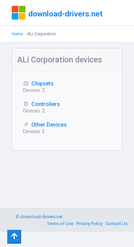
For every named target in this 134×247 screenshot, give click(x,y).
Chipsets (42, 83)
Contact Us (116, 223)
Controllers (45, 104)
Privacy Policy (89, 223)
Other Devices (49, 124)
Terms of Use (60, 223)
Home (17, 34)
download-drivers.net (65, 13)
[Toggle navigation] (14, 237)
